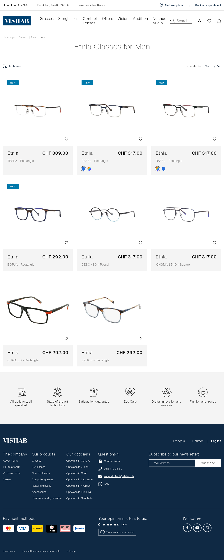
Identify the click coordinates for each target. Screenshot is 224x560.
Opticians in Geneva (78, 460)
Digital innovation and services (166, 403)
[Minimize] (219, 21)
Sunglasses (38, 467)
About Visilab (10, 460)
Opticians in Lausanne (79, 479)
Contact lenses (41, 473)
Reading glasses (41, 486)
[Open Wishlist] (209, 21)
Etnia (20, 156)
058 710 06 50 (113, 468)
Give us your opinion (117, 532)
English (216, 441)
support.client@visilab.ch (119, 476)
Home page (9, 37)
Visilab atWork (11, 467)
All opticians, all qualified (21, 403)
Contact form (109, 461)
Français (179, 441)
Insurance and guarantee (47, 498)
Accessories (39, 492)
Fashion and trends (203, 401)
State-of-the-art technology (57, 403)
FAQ (106, 484)
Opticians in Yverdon (78, 486)
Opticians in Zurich (77, 467)
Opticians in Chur (76, 473)
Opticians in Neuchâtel (79, 498)
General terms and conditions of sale (41, 551)
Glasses (23, 37)
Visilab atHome (12, 473)
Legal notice (9, 551)
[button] (199, 21)
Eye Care (130, 401)
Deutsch (198, 441)
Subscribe (208, 463)
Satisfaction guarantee (93, 401)
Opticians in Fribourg (78, 492)
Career (7, 479)
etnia (33, 37)
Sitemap (71, 551)
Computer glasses (42, 479)
